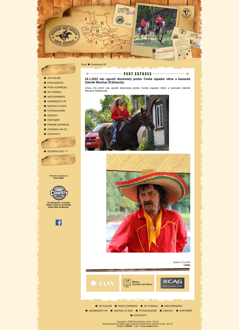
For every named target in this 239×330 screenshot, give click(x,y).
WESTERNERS (56, 96)
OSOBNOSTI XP (56, 101)
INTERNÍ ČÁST (57, 151)
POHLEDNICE (55, 82)
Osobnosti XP (98, 64)
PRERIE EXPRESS (58, 124)
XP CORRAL (54, 92)
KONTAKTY (54, 134)
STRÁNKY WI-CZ (57, 129)
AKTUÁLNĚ (53, 78)
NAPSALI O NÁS (56, 106)
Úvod (84, 64)
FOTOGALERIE (56, 110)
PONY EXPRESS (57, 87)
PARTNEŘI (53, 120)
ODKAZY (52, 115)
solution (152, 326)
